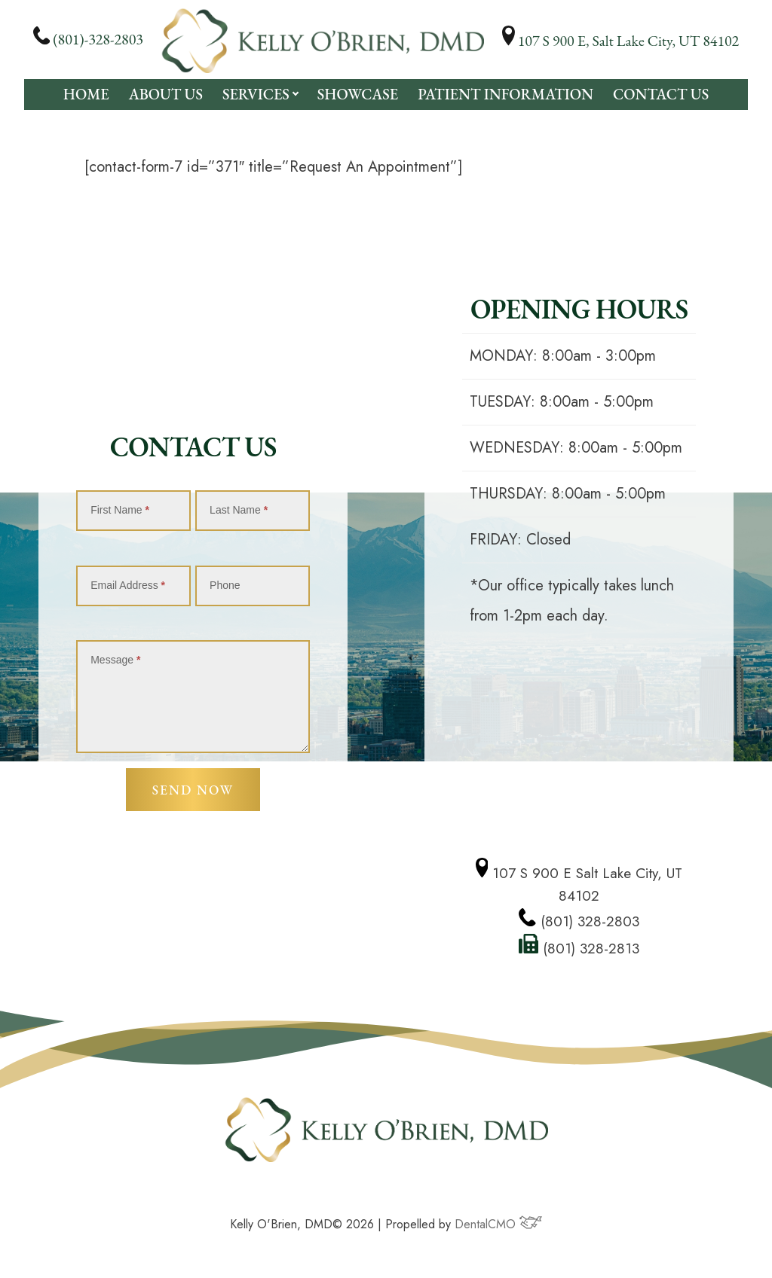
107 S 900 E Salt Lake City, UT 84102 (579, 883)
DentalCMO (498, 1226)
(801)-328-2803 (88, 39)
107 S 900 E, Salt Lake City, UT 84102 (620, 40)
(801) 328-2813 (579, 949)
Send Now (192, 791)
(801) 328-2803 (579, 922)
